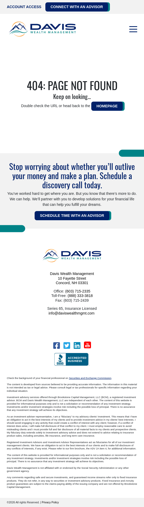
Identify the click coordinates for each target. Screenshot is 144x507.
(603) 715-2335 (77, 291)
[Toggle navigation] (133, 29)
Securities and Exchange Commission (90, 378)
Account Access (24, 7)
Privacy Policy (50, 502)
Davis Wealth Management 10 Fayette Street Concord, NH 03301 (72, 278)
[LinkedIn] (77, 345)
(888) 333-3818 (80, 296)
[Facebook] (56, 345)
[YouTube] (87, 344)
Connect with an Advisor (77, 7)
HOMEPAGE (107, 106)
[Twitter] (66, 345)
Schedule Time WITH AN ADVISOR (72, 215)
